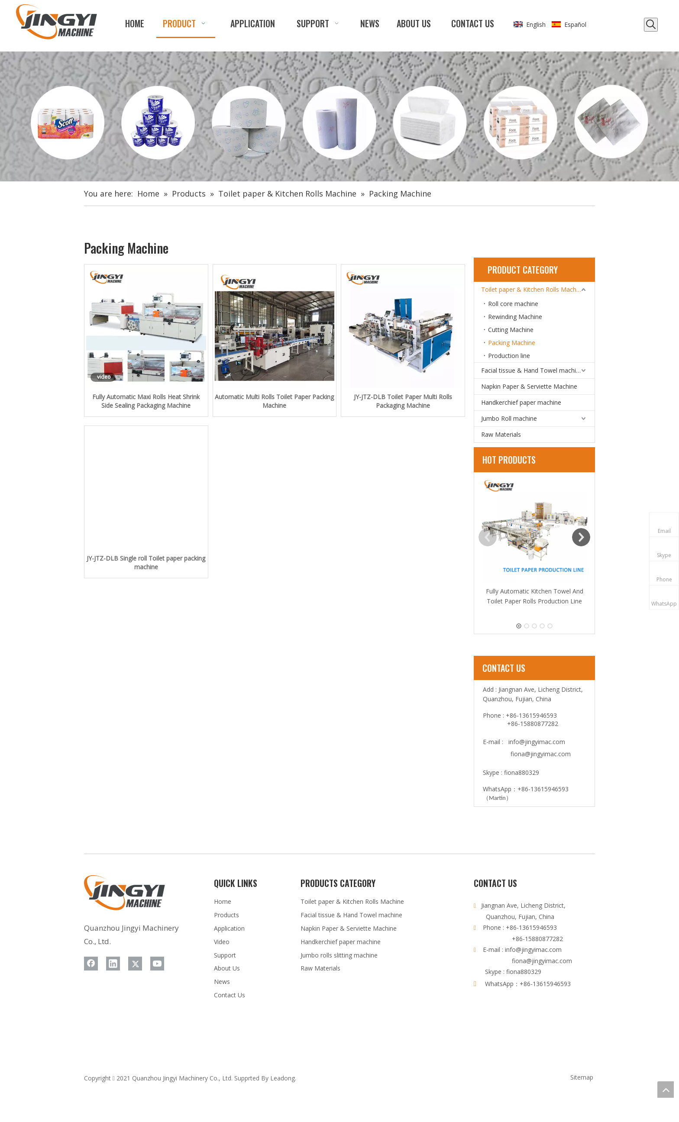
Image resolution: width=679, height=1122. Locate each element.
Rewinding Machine (515, 317)
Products (226, 915)
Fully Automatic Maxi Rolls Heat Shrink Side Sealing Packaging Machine (146, 401)
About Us (227, 968)
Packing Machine (511, 343)
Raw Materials (501, 434)
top (665, 1089)
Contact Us (229, 995)
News (222, 981)
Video (222, 942)
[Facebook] (91, 963)
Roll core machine (513, 304)
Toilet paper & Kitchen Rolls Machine (533, 289)
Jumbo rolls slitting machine (339, 955)
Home (222, 901)
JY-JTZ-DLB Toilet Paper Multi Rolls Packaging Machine (403, 401)
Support (225, 955)
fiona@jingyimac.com (541, 754)
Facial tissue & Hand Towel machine (532, 370)
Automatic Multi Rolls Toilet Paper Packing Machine (274, 401)
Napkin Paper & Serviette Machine (529, 386)
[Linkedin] (113, 963)
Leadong (282, 1078)
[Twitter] (135, 963)
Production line (509, 355)
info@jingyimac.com (536, 742)
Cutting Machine (511, 330)
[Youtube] (157, 963)
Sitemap (581, 1077)
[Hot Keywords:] (651, 25)
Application (229, 928)
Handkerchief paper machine (521, 402)
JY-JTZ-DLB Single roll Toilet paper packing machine (146, 562)
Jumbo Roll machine (509, 418)
